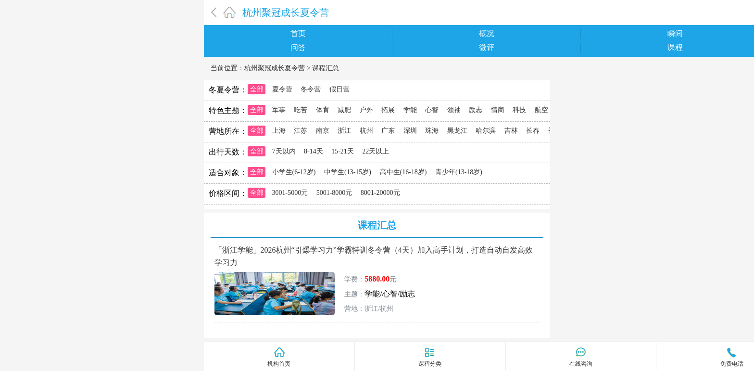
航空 (541, 110)
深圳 (410, 130)
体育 (322, 110)
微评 (486, 47)
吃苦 (300, 110)
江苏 (300, 130)
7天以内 (284, 151)
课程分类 (429, 363)
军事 (279, 110)
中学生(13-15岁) (347, 172)
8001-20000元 (380, 192)
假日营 (339, 89)
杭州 (366, 130)
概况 (486, 33)
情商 (497, 110)
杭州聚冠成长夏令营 (285, 12)
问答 (298, 47)
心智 (432, 110)
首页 (298, 33)
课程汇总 (325, 68)
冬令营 (311, 89)
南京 (322, 130)
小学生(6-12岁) (294, 172)
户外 (366, 110)
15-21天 (342, 151)
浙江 (344, 130)
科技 (519, 110)
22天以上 (375, 151)
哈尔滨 (486, 130)
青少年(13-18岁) (458, 172)
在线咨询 (580, 363)
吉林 (511, 130)
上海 (279, 130)
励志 (475, 110)
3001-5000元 (290, 192)
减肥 (344, 110)
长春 (533, 130)
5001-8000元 (334, 192)
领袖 (454, 110)
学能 (410, 110)
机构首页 (278, 363)
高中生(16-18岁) (403, 172)
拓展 (388, 110)
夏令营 (282, 89)
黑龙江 (457, 130)
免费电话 (731, 363)
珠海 (432, 130)
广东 (388, 130)
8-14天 (313, 151)
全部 (257, 89)
